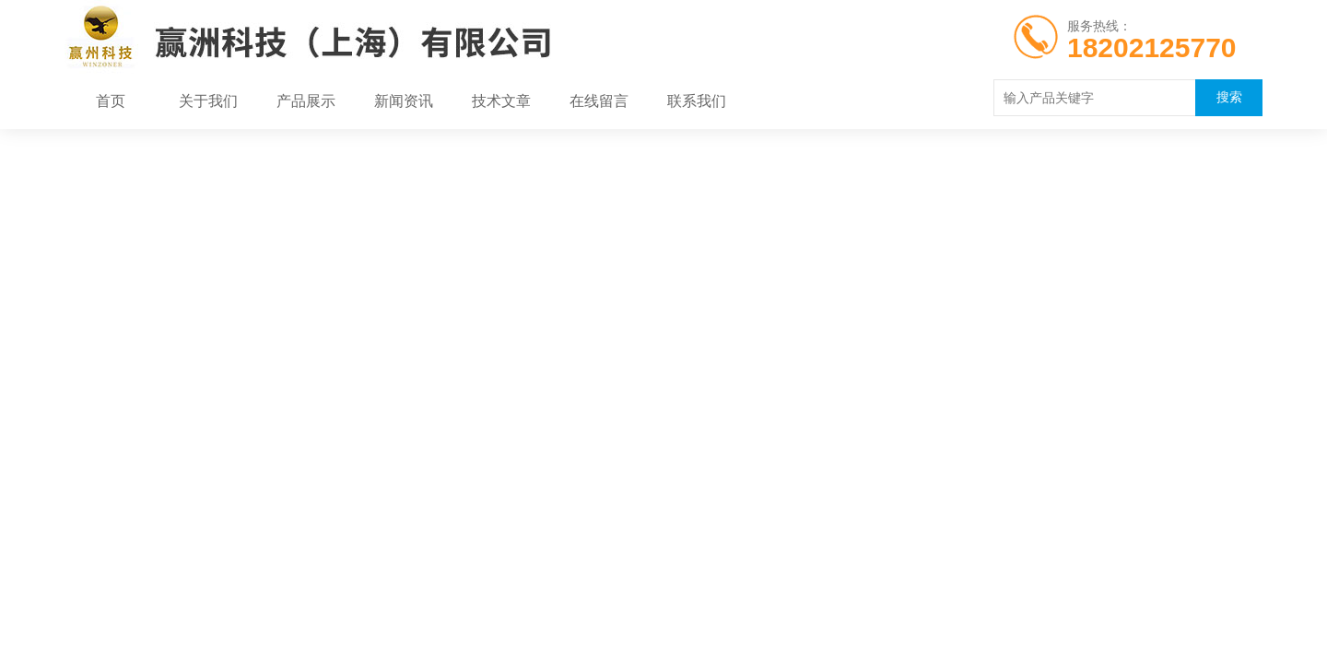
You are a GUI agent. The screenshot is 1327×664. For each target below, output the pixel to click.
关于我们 (208, 101)
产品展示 (305, 101)
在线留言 (599, 101)
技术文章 (501, 101)
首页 (110, 101)
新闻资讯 (403, 101)
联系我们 (696, 101)
